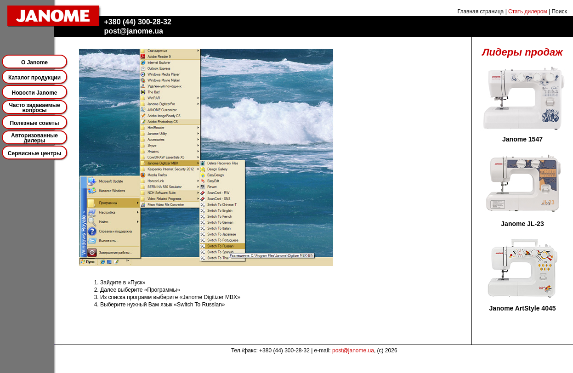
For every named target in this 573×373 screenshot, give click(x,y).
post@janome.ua (353, 350)
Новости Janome (34, 93)
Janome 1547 (522, 139)
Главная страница (481, 11)
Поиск (559, 11)
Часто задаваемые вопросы (34, 107)
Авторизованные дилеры (34, 138)
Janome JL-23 (522, 223)
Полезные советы (34, 123)
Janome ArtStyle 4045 (522, 308)
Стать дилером (527, 11)
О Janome (34, 62)
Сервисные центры (34, 153)
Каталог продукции (34, 77)
